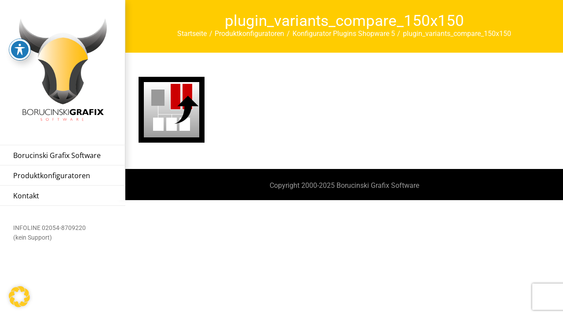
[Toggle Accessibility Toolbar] (19, 35)
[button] (19, 296)
